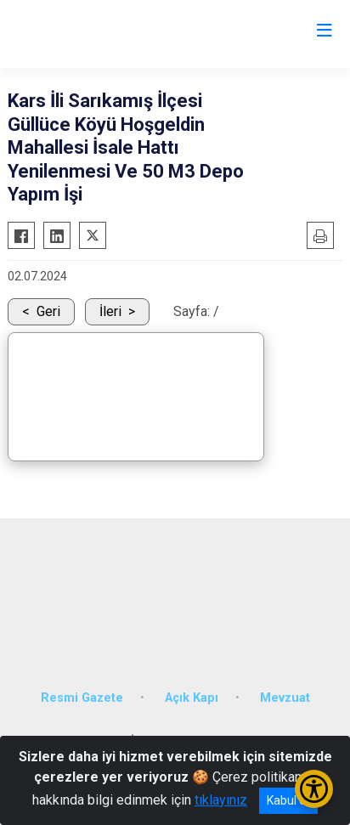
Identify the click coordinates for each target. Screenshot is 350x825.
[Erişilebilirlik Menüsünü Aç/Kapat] (314, 789)
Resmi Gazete (82, 698)
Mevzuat (285, 698)
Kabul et (288, 800)
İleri (110, 311)
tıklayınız (221, 800)
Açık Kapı (191, 698)
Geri (48, 311)
